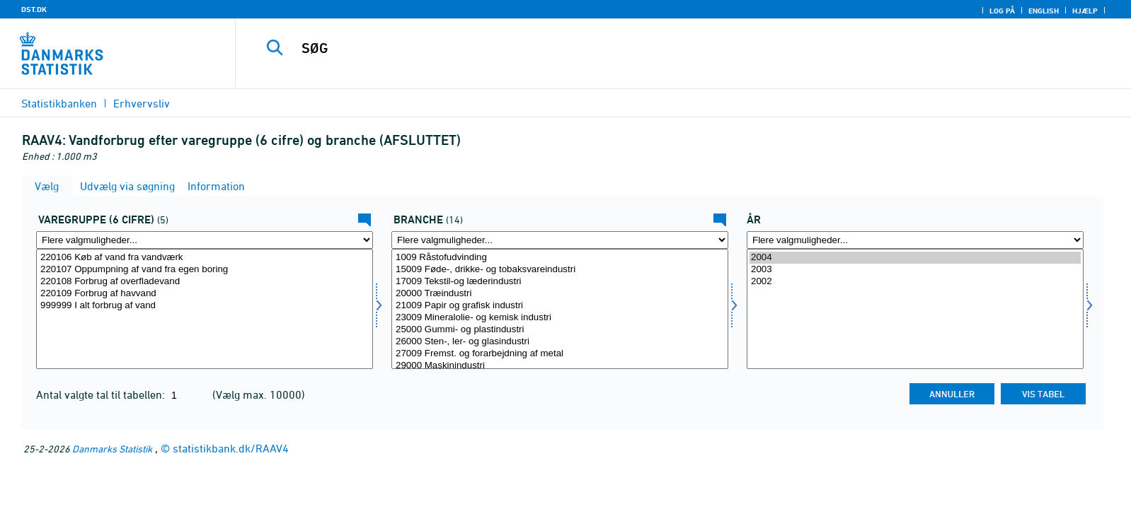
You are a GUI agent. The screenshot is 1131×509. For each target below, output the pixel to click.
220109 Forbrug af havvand (204, 294)
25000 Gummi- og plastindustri (559, 330)
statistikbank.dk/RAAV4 (231, 448)
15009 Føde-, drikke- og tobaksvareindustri (559, 270)
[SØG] (649, 48)
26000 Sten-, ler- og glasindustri (559, 342)
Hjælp (1085, 11)
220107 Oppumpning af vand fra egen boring (204, 270)
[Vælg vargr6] (204, 309)
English (1043, 11)
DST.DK (34, 9)
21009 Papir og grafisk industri (559, 306)
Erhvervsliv (141, 103)
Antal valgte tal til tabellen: (102, 394)
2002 (915, 282)
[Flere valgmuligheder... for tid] (915, 240)
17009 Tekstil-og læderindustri (559, 282)
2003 (915, 270)
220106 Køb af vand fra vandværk (204, 258)
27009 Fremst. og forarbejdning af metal (559, 354)
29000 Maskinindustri (559, 366)
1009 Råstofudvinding (559, 258)
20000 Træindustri (559, 294)
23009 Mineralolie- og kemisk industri (559, 318)
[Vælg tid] (915, 309)
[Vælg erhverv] (559, 309)
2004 (915, 258)
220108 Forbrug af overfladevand (204, 282)
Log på (1002, 11)
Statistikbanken (59, 103)
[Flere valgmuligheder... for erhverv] (559, 240)
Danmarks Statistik (112, 449)
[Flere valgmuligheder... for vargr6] (204, 240)
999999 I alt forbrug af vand (204, 306)
